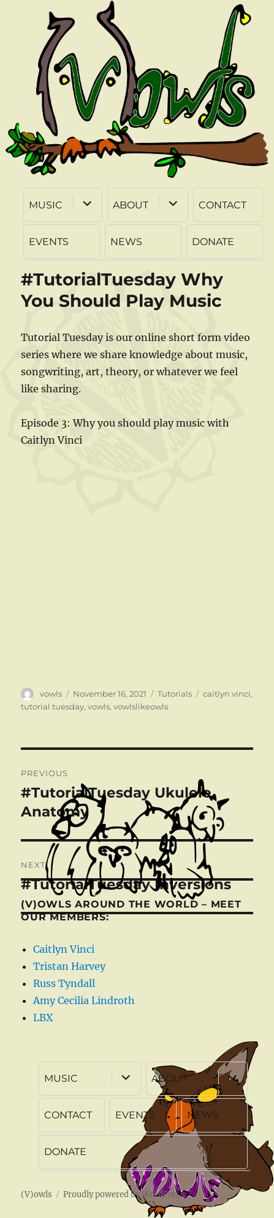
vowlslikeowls (140, 706)
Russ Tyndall (64, 983)
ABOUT (130, 205)
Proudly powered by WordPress (124, 1194)
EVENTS (49, 242)
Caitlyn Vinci (63, 949)
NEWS (126, 242)
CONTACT (222, 205)
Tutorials (175, 694)
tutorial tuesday (52, 706)
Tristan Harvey (69, 966)
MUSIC (46, 205)
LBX (43, 1017)
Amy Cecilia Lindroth (84, 1000)
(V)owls (36, 1194)
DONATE (213, 242)
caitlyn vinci (227, 694)
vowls (51, 694)
